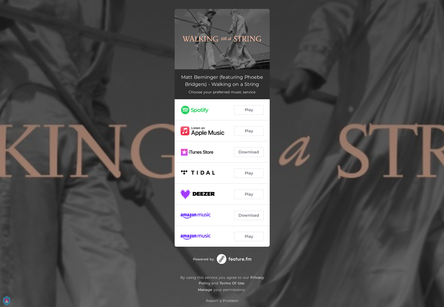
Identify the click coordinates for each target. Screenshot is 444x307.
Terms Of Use (231, 283)
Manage (205, 289)
